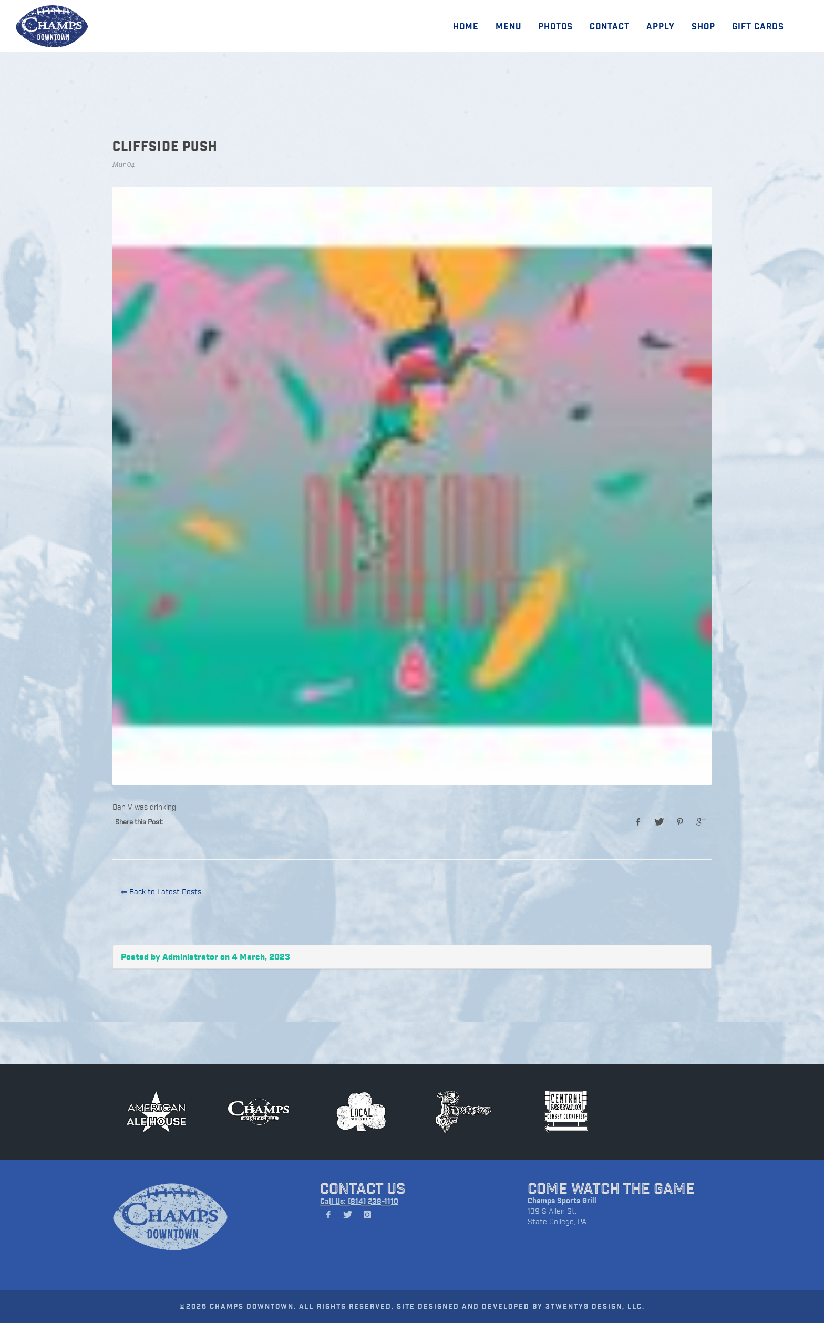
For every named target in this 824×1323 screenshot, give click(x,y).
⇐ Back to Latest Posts (161, 891)
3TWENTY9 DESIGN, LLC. (595, 1306)
